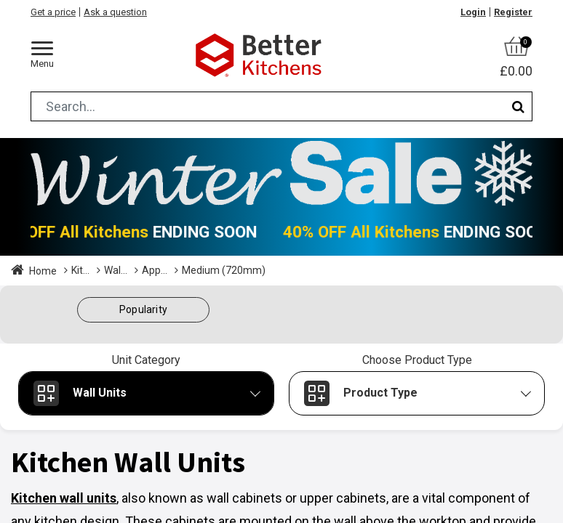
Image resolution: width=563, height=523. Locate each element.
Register (513, 12)
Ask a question (115, 12)
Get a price (53, 12)
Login (473, 12)
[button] (143, 310)
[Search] (518, 106)
